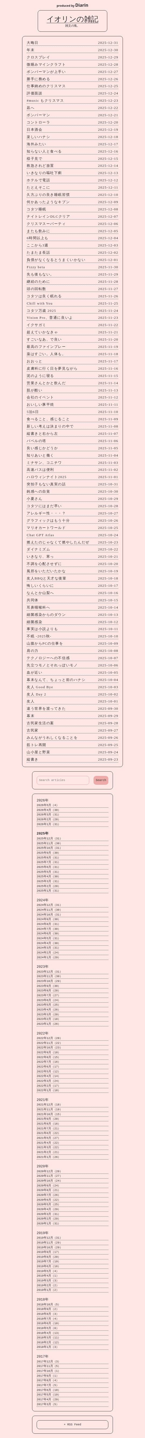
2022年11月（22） (50, 1043)
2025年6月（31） (49, 867)
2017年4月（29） (49, 1400)
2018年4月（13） (49, 1333)
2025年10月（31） (50, 848)
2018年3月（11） (49, 1338)
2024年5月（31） (49, 939)
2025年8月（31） (49, 858)
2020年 (43, 1166)
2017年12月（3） (49, 1362)
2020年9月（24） (49, 1186)
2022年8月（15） (49, 1057)
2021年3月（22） (49, 1148)
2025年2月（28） (49, 886)
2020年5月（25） (49, 1205)
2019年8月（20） (49, 1257)
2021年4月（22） (49, 1143)
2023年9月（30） (49, 986)
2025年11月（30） (50, 844)
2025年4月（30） (49, 877)
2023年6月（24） (49, 1000)
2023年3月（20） (49, 1015)
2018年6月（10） (49, 1324)
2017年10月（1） (49, 1371)
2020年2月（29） (49, 1219)
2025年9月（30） (49, 853)
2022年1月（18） (49, 1091)
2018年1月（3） (48, 1347)
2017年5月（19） (49, 1395)
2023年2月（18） (49, 1019)
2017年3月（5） (48, 1404)
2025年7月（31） (49, 862)
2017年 (43, 1356)
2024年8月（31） (49, 924)
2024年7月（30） (49, 929)
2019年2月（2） (48, 1286)
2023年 (43, 966)
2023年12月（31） (50, 972)
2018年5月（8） (48, 1328)
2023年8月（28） (49, 991)
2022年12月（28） (50, 1038)
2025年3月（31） (49, 881)
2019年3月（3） (48, 1281)
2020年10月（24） (50, 1181)
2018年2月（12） (49, 1343)
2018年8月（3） (48, 1314)
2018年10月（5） (49, 1305)
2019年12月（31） (50, 1238)
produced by (72, 5)
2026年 (43, 800)
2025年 (43, 833)
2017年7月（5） (48, 1385)
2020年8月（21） (49, 1190)
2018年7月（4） (48, 1319)
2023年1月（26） (49, 1024)
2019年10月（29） (50, 1248)
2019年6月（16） (49, 1266)
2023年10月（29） (50, 981)
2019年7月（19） (49, 1262)
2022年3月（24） (49, 1081)
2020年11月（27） (50, 1176)
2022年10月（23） (50, 1048)
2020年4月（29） (49, 1209)
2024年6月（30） (49, 934)
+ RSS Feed (72, 1425)
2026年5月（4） (48, 805)
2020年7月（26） (49, 1195)
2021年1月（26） (49, 1157)
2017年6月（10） (49, 1390)
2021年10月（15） (50, 1114)
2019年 (43, 1233)
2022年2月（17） (49, 1086)
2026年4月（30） (49, 810)
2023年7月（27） (49, 996)
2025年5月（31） (49, 872)
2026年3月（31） (49, 815)
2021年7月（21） (49, 1129)
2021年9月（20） (49, 1119)
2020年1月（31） (49, 1224)
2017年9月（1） (48, 1376)
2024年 (43, 900)
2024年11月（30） (50, 910)
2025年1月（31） (49, 891)
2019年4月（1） (48, 1276)
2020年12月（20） (50, 1172)
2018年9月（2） (48, 1309)
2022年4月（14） (49, 1076)
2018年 (43, 1299)
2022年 (43, 1033)
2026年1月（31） (49, 824)
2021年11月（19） (50, 1110)
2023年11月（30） (50, 976)
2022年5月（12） (49, 1072)
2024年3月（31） (49, 948)
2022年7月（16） (49, 1062)
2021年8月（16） (49, 1124)
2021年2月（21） (49, 1152)
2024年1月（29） (49, 958)
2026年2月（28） (49, 820)
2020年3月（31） (49, 1214)
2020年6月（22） (49, 1200)
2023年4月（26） (49, 1010)
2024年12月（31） (50, 905)
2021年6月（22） (49, 1133)
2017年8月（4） (48, 1381)
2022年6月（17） (49, 1067)
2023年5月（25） (49, 1005)
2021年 (43, 1100)
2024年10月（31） (50, 915)
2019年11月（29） (50, 1243)
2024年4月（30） (49, 943)
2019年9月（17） (49, 1252)
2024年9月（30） (49, 919)
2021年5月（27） (49, 1138)
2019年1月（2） (48, 1290)
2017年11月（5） (49, 1366)
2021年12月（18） (50, 1105)
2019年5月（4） (48, 1271)
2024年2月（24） (49, 953)
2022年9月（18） (49, 1053)
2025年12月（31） (50, 839)
